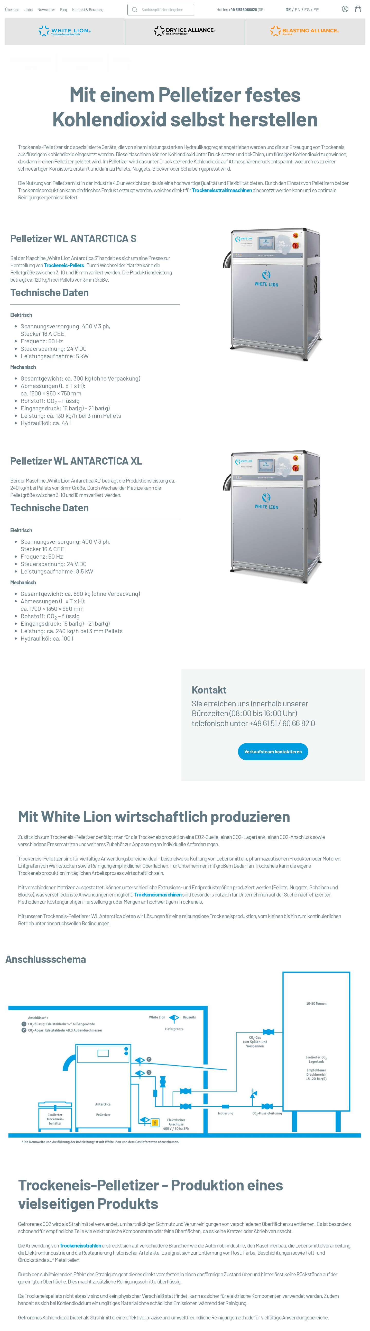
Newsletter (46, 9)
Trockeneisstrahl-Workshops (347, 63)
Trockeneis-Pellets (64, 265)
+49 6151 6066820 (243, 9)
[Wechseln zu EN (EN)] (297, 9)
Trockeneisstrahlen (80, 1247)
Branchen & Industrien (225, 63)
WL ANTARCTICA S (94, 238)
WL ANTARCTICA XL (97, 460)
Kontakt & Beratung (88, 9)
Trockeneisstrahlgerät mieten (82, 63)
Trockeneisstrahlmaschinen (222, 190)
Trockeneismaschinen (157, 896)
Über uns (12, 9)
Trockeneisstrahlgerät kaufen (30, 63)
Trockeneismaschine (186, 63)
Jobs (28, 9)
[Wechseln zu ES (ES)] (307, 9)
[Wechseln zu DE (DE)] (288, 9)
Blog (63, 9)
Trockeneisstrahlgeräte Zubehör (135, 63)
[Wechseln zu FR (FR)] (316, 9)
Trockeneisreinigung (301, 63)
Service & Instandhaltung (258, 63)
